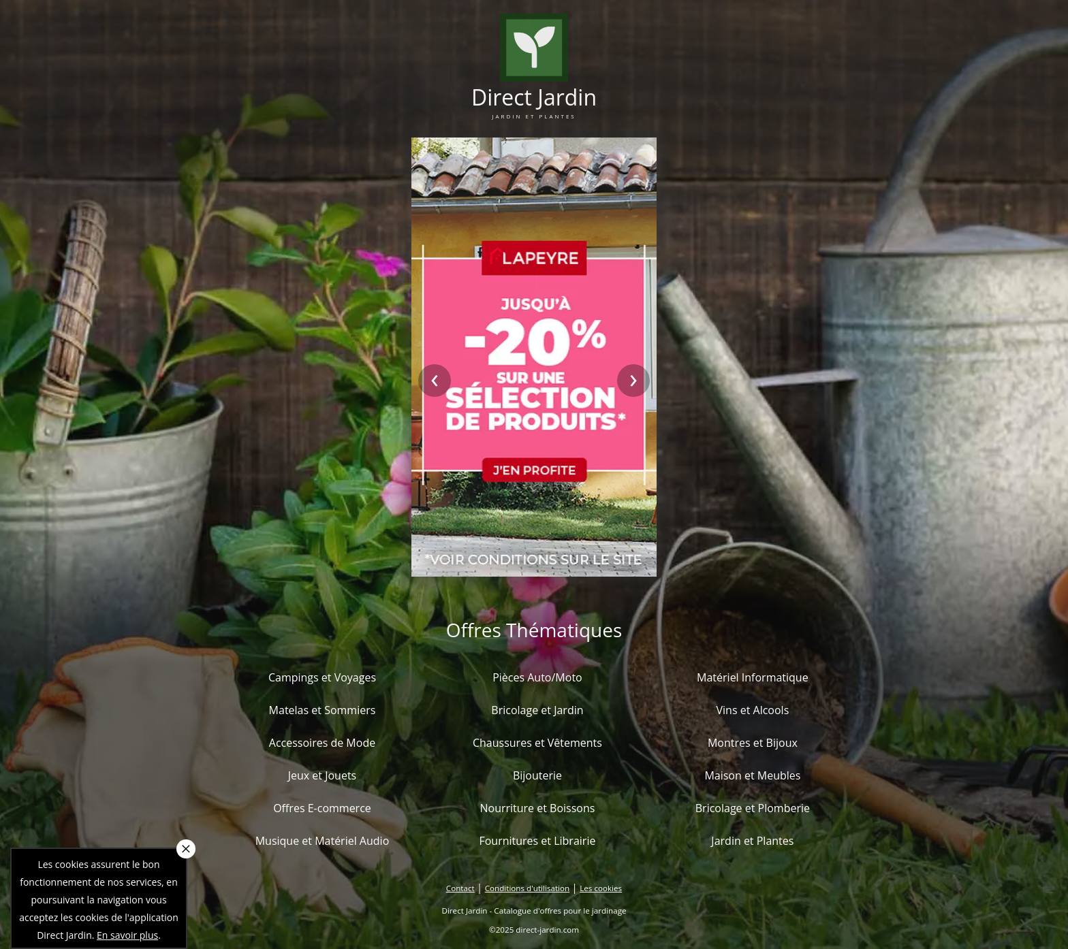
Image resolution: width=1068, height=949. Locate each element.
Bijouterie (537, 775)
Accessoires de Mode (322, 742)
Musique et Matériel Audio (322, 840)
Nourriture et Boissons (537, 808)
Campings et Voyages (322, 677)
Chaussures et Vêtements (537, 742)
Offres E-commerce (322, 808)
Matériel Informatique (752, 677)
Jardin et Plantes (752, 840)
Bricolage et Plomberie (752, 808)
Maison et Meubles (752, 775)
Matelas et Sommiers (322, 710)
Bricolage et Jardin (537, 710)
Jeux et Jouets (322, 775)
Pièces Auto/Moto (537, 677)
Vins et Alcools (753, 710)
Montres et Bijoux (753, 742)
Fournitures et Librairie (537, 840)
